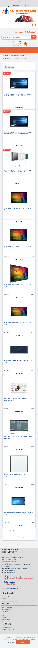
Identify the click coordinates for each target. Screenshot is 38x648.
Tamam (22, 642)
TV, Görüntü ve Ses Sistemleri (18, 55)
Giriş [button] (28, 5)
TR (17, 1)
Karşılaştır (16, 43)
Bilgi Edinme (4, 599)
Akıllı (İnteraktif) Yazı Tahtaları (20, 58)
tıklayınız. (11, 642)
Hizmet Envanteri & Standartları (9, 601)
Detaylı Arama (16, 46)
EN (20, 1)
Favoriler (16, 41)
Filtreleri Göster (9, 67)
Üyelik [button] (16, 5)
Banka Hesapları (5, 596)
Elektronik (5, 55)
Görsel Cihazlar (7, 58)
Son (14, 531)
